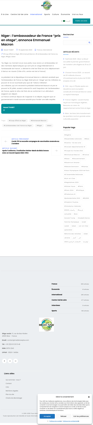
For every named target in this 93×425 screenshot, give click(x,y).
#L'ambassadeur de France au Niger (18, 126)
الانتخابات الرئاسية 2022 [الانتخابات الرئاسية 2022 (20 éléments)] (72, 242)
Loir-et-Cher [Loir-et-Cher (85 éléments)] (83, 226)
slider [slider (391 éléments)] (86, 234)
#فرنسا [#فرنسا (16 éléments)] (80, 210)
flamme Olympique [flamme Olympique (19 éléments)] (71, 222)
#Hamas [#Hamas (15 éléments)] (84, 167)
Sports (47, 14)
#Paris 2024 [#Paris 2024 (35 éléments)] (68, 190)
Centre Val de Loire (19, 14)
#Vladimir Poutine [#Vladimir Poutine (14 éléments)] (71, 202)
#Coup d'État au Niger (11, 54)
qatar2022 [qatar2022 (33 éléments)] (68, 230)
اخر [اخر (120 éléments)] (80, 238)
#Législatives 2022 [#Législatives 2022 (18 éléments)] (71, 182)
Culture (55, 14)
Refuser (63, 416)
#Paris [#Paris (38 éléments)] (80, 186)
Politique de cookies (55, 421)
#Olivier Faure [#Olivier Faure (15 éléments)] (69, 186)
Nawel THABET (9, 50)
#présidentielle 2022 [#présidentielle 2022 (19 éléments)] (72, 198)
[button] (89, 397)
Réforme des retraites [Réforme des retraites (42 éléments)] (72, 234)
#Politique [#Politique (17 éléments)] (80, 190)
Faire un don (81, 21)
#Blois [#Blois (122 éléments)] (86, 139)
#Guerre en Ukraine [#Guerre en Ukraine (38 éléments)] (71, 163)
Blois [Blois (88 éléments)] (75, 214)
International (36, 14)
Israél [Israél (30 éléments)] (84, 222)
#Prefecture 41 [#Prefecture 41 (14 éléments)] (69, 194)
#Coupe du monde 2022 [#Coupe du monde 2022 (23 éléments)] (73, 151)
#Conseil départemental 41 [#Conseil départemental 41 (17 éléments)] (74, 147)
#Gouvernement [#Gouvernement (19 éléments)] (78, 159)
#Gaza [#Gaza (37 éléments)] (67, 159)
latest (13, 57)
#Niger (8, 57)
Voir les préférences (81, 416)
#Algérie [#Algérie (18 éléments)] (67, 135)
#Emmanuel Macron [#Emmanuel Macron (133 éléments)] (72, 155)
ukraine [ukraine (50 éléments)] (67, 238)
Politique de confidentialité (71, 421)
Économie (65, 14)
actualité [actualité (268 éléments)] (67, 214)
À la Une (5, 14)
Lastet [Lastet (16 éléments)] (66, 226)
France (39, 50)
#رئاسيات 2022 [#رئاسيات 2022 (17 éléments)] (69, 210)
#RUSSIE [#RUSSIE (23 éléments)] (86, 198)
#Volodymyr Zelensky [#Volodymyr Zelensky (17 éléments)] (72, 206)
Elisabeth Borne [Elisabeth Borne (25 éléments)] (84, 218)
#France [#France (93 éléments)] (86, 155)
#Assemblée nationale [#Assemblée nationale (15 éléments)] (73, 139)
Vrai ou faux (77, 14)
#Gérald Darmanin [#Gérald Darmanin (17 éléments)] (71, 167)
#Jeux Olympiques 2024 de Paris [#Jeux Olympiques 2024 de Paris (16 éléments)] (76, 170)
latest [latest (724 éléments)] (74, 226)
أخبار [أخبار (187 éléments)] (74, 238)
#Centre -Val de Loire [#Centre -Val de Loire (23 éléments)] (72, 143)
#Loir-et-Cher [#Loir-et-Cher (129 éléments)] (69, 178)
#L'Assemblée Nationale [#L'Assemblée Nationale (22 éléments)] (73, 174)
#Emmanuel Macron (27, 54)
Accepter (47, 416)
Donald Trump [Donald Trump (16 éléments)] (69, 218)
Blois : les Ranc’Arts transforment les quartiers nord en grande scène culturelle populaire (76, 116)
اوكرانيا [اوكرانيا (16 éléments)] (85, 242)
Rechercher (68, 35)
